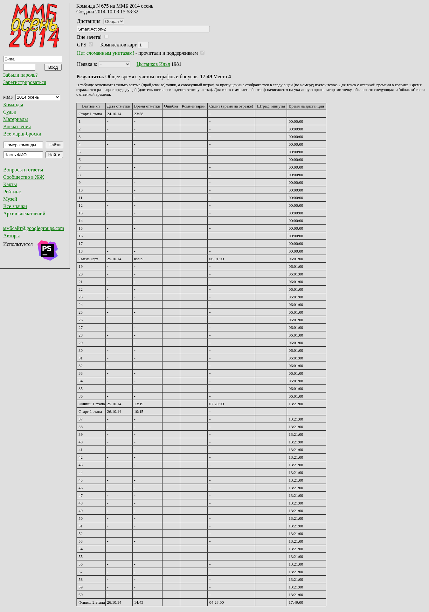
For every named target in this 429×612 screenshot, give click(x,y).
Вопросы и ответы (23, 169)
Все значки (15, 206)
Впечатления (17, 126)
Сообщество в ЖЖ (23, 177)
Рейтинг (12, 191)
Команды (13, 104)
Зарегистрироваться (24, 82)
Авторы (11, 235)
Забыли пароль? (20, 75)
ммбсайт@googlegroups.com (33, 228)
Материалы (15, 119)
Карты (10, 184)
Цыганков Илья (153, 64)
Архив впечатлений (24, 213)
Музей (10, 199)
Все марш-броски (22, 133)
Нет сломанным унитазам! (105, 53)
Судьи (9, 112)
